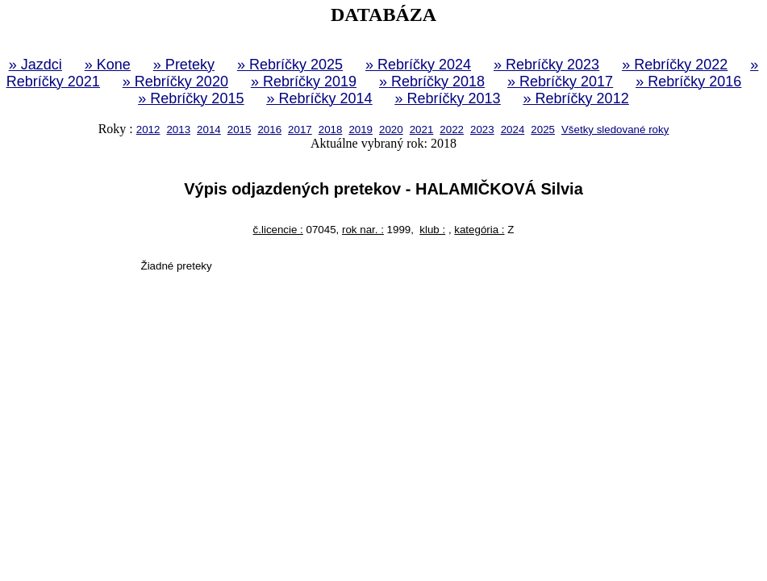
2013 (178, 129)
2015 (239, 129)
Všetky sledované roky (615, 129)
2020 (391, 129)
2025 (543, 129)
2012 (148, 129)
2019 (360, 129)
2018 (331, 129)
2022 (452, 129)
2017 (300, 129)
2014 (209, 129)
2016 (269, 129)
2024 (513, 129)
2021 (422, 129)
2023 (482, 129)
